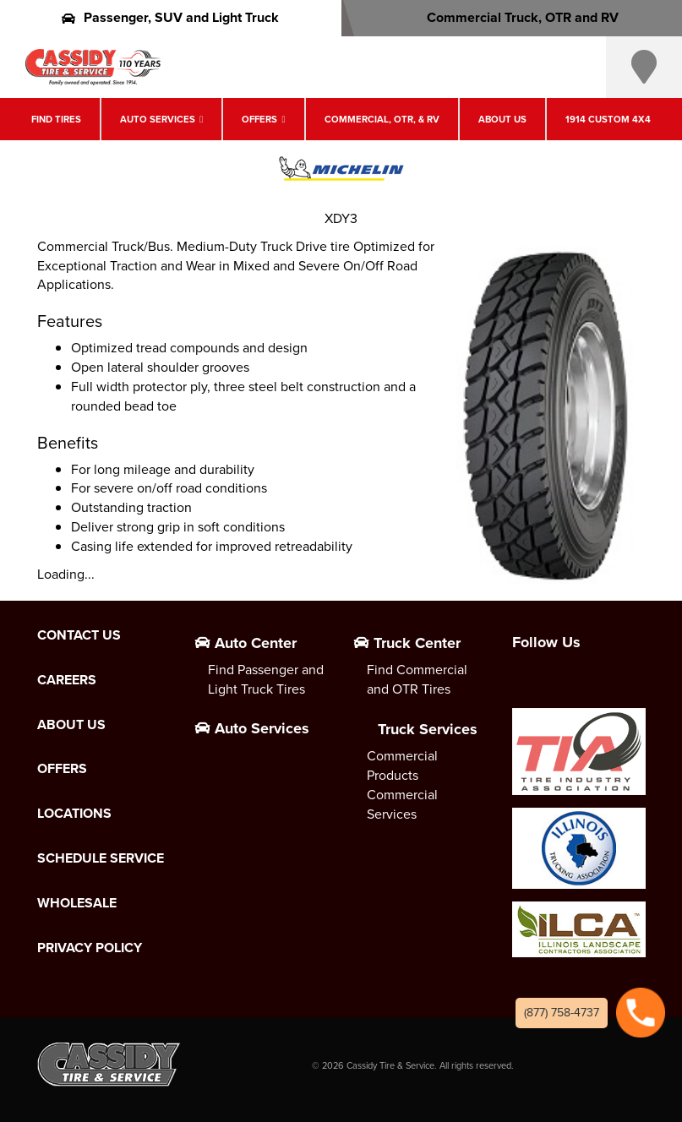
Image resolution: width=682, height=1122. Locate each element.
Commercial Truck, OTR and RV (512, 17)
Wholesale (77, 903)
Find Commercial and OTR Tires (417, 679)
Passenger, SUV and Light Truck (170, 17)
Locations (74, 813)
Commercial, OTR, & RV (382, 119)
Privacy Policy (89, 948)
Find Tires (56, 119)
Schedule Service (100, 858)
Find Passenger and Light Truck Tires (266, 679)
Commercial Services (402, 804)
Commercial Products (402, 765)
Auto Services (157, 119)
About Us (502, 119)
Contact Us (79, 635)
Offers (259, 119)
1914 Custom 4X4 (608, 119)
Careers (66, 680)
